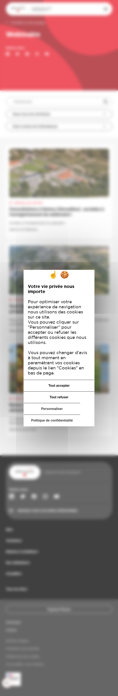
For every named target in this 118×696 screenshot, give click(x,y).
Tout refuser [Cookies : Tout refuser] (58, 397)
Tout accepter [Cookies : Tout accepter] (59, 385)
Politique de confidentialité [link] (52, 420)
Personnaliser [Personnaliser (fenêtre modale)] (52, 409)
